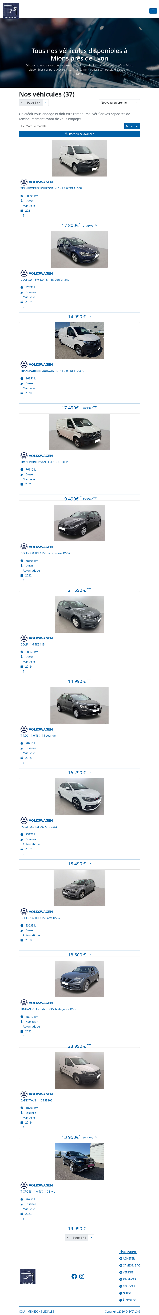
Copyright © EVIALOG (122, 1311)
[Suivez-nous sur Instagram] (82, 1277)
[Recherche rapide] (71, 126)
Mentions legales (40, 1311)
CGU (22, 1311)
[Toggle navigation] (153, 11)
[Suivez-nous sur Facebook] (74, 1277)
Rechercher (132, 126)
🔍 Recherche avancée (79, 134)
